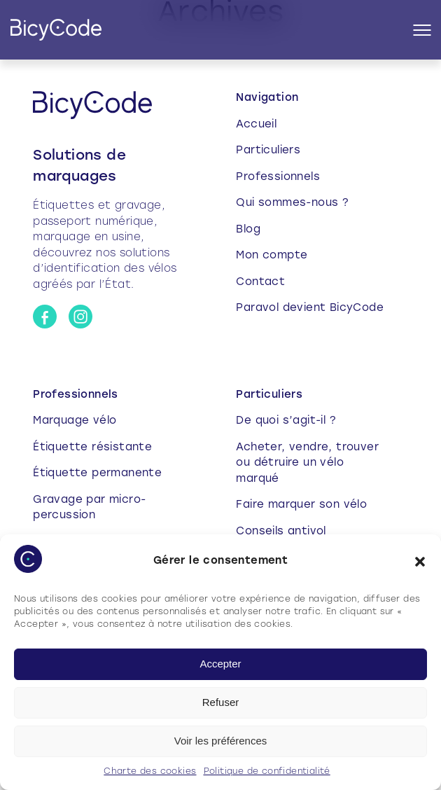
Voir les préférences (220, 741)
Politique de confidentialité (267, 772)
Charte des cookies (150, 772)
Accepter (220, 664)
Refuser (220, 702)
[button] (420, 562)
